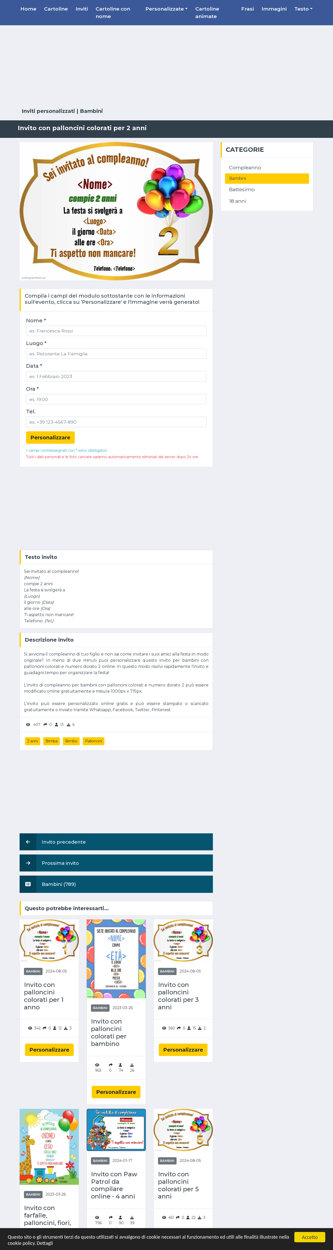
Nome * (36, 320)
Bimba (51, 741)
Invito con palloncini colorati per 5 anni (178, 1185)
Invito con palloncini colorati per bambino (109, 1032)
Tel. (31, 411)
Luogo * (36, 343)
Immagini (274, 9)
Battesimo (242, 189)
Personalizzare (49, 1050)
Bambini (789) (48, 884)
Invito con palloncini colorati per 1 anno (44, 996)
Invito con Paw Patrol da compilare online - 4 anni (114, 1185)
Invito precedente (53, 841)
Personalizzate (164, 9)
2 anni (32, 741)
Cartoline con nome (113, 12)
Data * (34, 366)
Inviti (82, 9)
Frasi (247, 9)
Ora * (32, 389)
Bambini (91, 111)
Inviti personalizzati (48, 111)
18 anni (237, 201)
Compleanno (245, 167)
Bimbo (71, 741)
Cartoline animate (207, 12)
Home (28, 9)
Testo (301, 9)
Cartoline (56, 9)
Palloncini (93, 741)
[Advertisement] (166, 67)
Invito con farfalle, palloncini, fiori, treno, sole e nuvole (47, 1222)
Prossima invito (49, 862)
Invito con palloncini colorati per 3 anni (178, 996)
